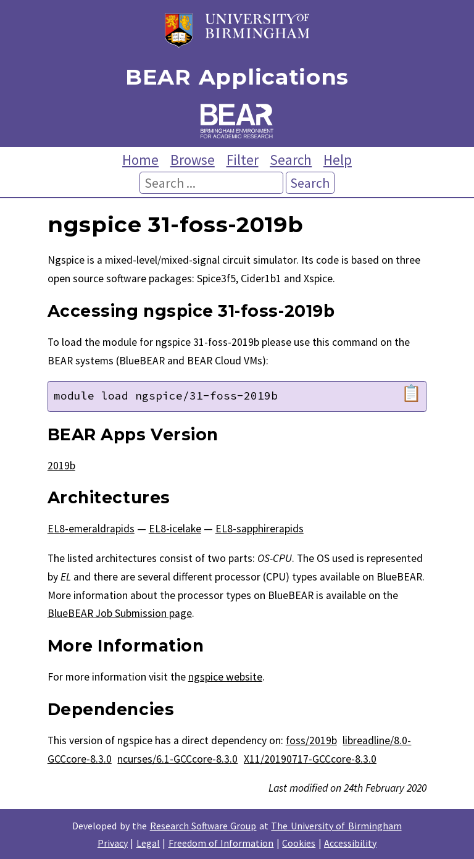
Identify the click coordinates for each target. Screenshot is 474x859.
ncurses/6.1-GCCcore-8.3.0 (177, 759)
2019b (61, 465)
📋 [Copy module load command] (411, 393)
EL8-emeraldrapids (91, 528)
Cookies (298, 843)
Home (140, 160)
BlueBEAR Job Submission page (120, 613)
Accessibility (350, 843)
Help (337, 160)
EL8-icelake (175, 528)
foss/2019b (311, 740)
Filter (243, 160)
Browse (192, 160)
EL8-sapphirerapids (259, 528)
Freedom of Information (221, 843)
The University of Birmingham (336, 825)
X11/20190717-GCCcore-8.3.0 (310, 759)
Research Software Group (203, 825)
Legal (148, 843)
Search (291, 160)
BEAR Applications (237, 77)
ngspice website (225, 677)
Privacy (113, 843)
